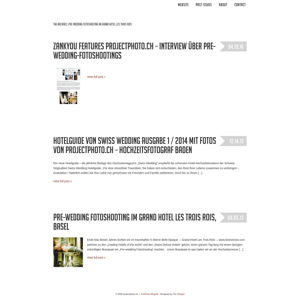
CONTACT (240, 5)
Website (183, 5)
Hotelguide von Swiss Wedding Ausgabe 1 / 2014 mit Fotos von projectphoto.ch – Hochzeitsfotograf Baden (134, 147)
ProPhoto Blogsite (149, 294)
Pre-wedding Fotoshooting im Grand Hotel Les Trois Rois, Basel (134, 223)
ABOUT (223, 5)
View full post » (96, 76)
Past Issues (204, 5)
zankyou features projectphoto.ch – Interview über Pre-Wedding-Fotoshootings (134, 52)
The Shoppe (179, 294)
